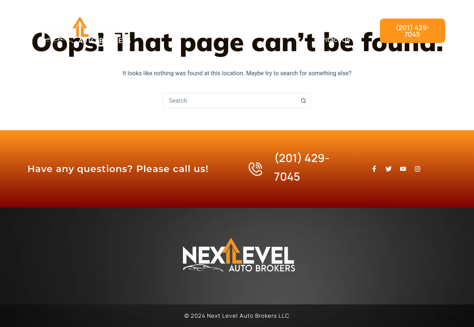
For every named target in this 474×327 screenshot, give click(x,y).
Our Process (330, 22)
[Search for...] (229, 100)
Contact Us (332, 39)
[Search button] (303, 100)
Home (227, 22)
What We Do (274, 22)
